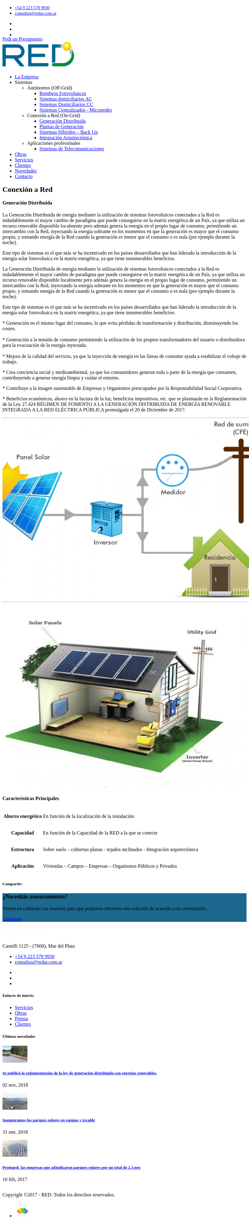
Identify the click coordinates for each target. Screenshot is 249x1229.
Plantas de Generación (61, 126)
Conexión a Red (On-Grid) (53, 115)
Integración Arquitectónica (65, 137)
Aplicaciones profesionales (53, 143)
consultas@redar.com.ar (35, 13)
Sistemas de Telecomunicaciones (71, 148)
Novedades (26, 170)
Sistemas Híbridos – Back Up (68, 132)
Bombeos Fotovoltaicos (62, 93)
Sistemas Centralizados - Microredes (75, 110)
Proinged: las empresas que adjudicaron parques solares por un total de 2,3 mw (71, 1167)
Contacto (24, 176)
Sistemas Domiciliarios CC (66, 104)
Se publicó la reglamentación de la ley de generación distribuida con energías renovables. (79, 1073)
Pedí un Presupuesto (22, 39)
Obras (21, 154)
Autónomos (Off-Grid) (49, 87)
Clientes (23, 165)
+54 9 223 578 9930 (32, 8)
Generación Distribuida (62, 121)
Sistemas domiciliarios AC (65, 98)
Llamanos (12, 919)
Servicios (24, 159)
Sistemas (23, 82)
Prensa (21, 1018)
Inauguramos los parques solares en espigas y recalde (48, 1120)
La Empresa (27, 76)
